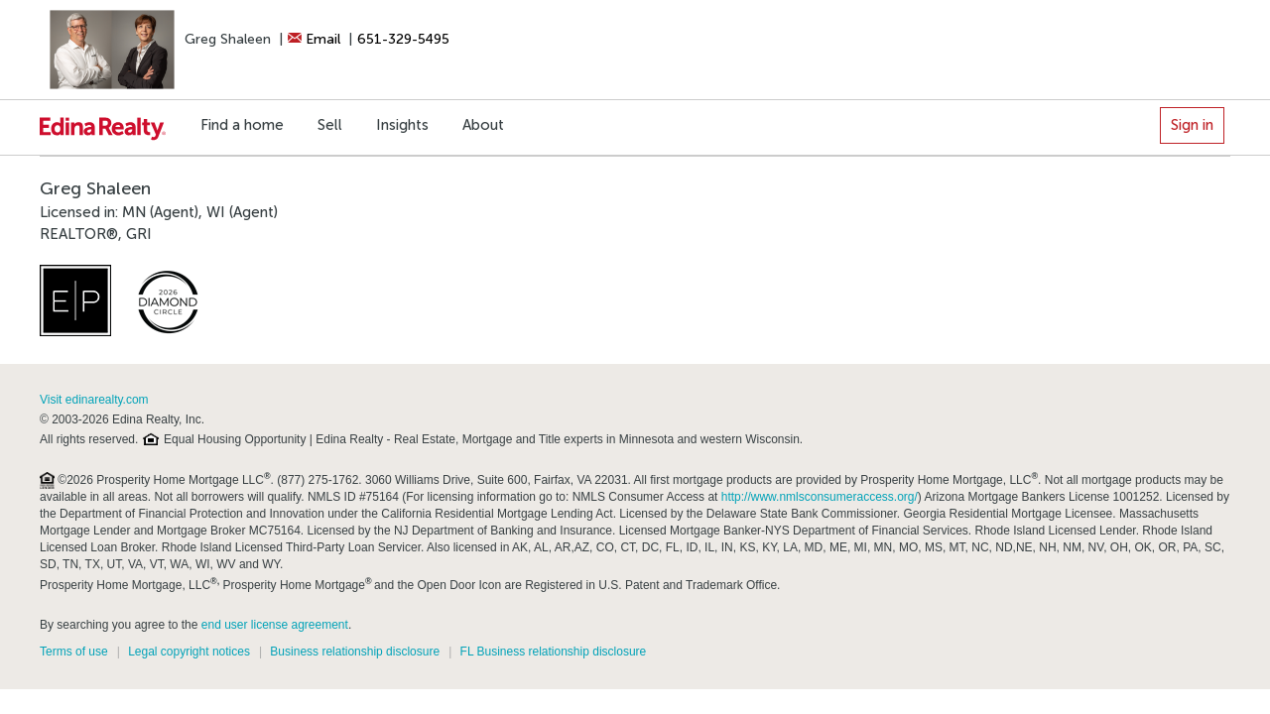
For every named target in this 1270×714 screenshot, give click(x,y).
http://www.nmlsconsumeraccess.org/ (819, 497)
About (483, 125)
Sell (330, 125)
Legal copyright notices (189, 651)
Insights (402, 125)
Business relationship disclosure (355, 651)
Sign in (1192, 125)
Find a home (242, 125)
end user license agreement (274, 625)
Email (314, 39)
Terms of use (74, 651)
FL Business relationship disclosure (553, 651)
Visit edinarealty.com (94, 400)
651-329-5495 (403, 39)
